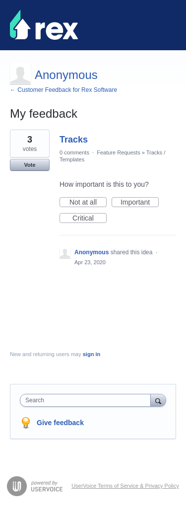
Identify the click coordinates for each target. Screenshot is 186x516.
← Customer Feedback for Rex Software (63, 89)
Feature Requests (118, 152)
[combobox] (87, 400)
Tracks (74, 140)
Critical (89, 218)
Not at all (88, 202)
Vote (29, 165)
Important (140, 202)
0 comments (74, 152)
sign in (91, 354)
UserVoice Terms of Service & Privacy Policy (125, 486)
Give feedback (60, 423)
